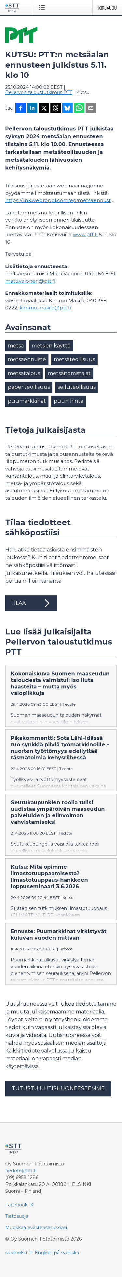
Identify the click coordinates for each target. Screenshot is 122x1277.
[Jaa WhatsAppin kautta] (79, 109)
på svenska (66, 1253)
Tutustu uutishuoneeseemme (58, 1088)
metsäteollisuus (74, 359)
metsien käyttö (51, 346)
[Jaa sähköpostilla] (91, 109)
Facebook (16, 1205)
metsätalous (24, 373)
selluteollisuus (77, 387)
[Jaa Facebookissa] (20, 109)
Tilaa (31, 603)
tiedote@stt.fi (21, 1171)
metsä (16, 346)
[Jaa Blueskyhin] (67, 109)
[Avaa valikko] (43, 7)
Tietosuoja (16, 1216)
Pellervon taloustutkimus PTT (38, 92)
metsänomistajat (69, 373)
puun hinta (68, 401)
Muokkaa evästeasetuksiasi (36, 1227)
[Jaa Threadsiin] (55, 109)
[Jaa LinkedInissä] (32, 109)
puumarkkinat (27, 401)
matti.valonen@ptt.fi (30, 281)
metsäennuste (27, 359)
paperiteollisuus (29, 387)
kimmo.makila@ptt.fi (45, 308)
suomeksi (16, 1253)
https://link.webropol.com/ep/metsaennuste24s (61, 200)
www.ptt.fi (85, 234)
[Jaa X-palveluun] (44, 109)
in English (40, 1253)
